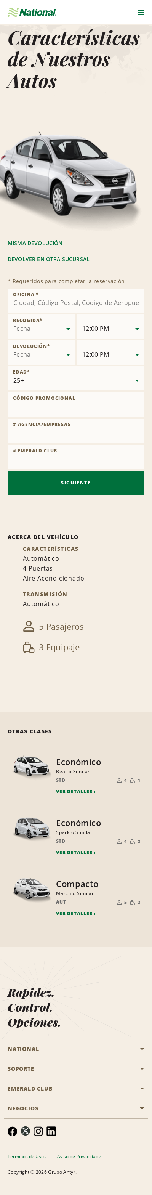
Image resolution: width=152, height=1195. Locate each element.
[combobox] (76, 301)
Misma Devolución (35, 243)
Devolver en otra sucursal (49, 259)
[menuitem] (12, 1131)
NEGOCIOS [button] (23, 1108)
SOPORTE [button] (21, 1068)
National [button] (23, 1048)
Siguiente (76, 483)
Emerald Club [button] (30, 1088)
